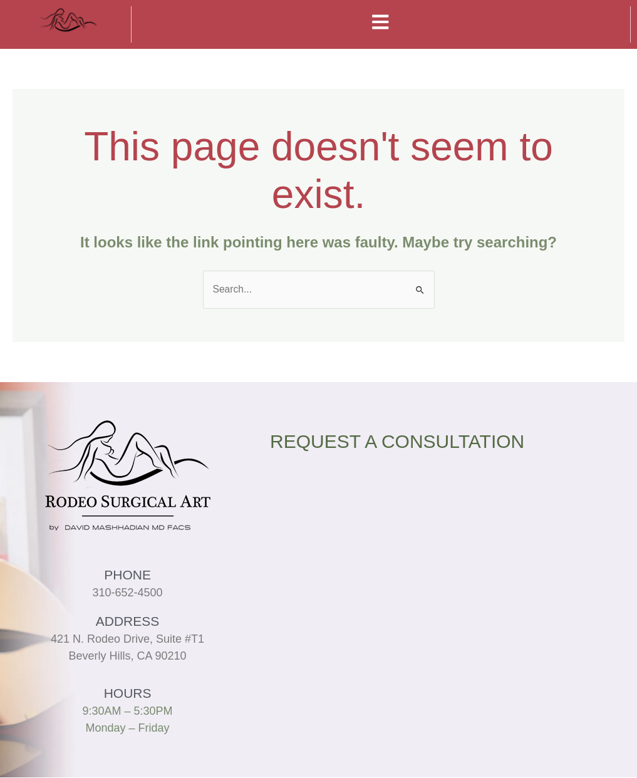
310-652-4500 (127, 593)
